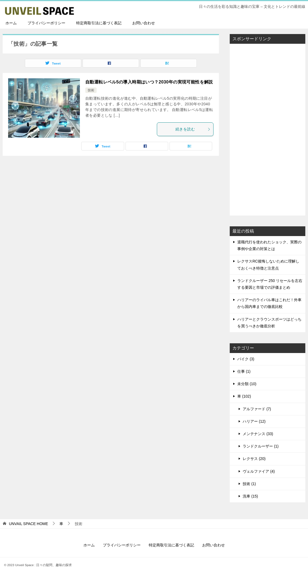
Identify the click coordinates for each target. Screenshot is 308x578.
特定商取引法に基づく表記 (98, 23)
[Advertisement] (267, 129)
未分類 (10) (246, 384)
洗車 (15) (250, 496)
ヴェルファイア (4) (259, 471)
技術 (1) (249, 484)
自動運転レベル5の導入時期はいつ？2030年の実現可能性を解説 (149, 82)
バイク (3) (245, 359)
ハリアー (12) (254, 421)
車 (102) (244, 396)
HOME (28, 524)
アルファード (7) (257, 409)
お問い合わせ (143, 23)
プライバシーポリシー (46, 23)
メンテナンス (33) (258, 434)
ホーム (11, 23)
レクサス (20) (254, 458)
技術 (91, 90)
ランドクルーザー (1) (261, 446)
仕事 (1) (244, 371)
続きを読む (193, 129)
